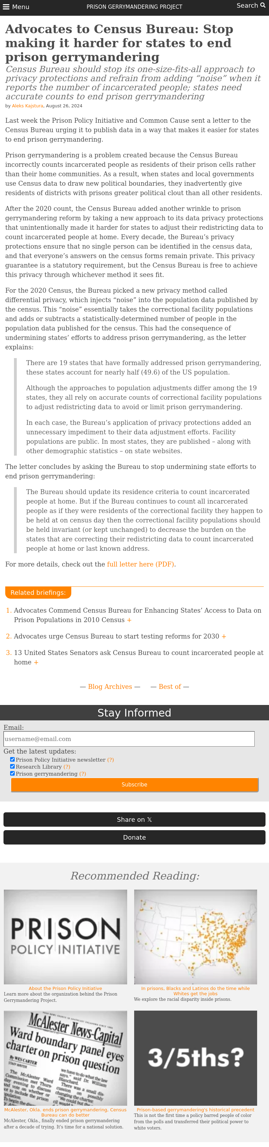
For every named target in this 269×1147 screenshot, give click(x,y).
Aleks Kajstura (27, 105)
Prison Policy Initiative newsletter (64, 760)
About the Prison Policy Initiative (65, 988)
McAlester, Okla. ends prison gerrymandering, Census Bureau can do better (65, 1112)
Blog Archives (110, 686)
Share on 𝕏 (134, 819)
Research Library (42, 767)
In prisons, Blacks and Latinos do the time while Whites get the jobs (195, 991)
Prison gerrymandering (50, 774)
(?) (110, 760)
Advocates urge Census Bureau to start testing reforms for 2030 (120, 636)
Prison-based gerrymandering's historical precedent (195, 1109)
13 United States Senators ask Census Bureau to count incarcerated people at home (138, 657)
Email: (13, 727)
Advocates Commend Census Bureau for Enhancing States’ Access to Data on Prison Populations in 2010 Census (137, 615)
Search (251, 5)
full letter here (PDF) (140, 564)
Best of (170, 686)
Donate (134, 837)
